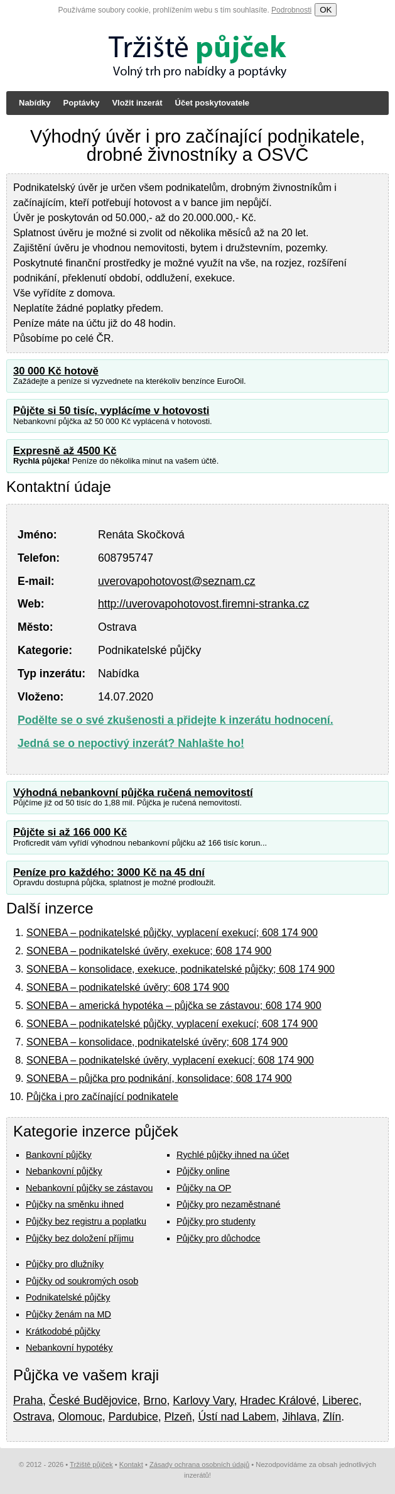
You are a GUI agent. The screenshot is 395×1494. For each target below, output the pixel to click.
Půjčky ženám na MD (68, 1314)
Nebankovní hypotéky (69, 1348)
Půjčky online (203, 1171)
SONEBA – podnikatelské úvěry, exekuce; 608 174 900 (148, 951)
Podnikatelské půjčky (68, 1297)
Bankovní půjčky (59, 1155)
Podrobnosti (291, 10)
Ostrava (32, 1416)
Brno (154, 1400)
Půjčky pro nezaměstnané (228, 1204)
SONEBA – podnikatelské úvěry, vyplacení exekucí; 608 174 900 (170, 1060)
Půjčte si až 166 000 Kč (70, 832)
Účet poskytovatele (212, 102)
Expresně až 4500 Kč (65, 451)
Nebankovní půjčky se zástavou (89, 1188)
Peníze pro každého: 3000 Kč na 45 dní (109, 872)
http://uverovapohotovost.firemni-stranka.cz (203, 603)
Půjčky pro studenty (216, 1221)
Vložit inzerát (137, 102)
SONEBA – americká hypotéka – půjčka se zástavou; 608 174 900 (174, 1005)
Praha (28, 1400)
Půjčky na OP (203, 1188)
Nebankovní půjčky (64, 1171)
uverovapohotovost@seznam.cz (177, 581)
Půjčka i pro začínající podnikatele (102, 1096)
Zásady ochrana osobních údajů (199, 1464)
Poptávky (81, 102)
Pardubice (133, 1416)
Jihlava (299, 1416)
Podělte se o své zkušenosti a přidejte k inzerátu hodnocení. (175, 720)
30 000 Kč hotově (56, 371)
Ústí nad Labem (237, 1416)
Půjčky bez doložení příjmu (80, 1238)
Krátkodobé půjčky (63, 1331)
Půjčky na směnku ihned (75, 1204)
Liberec (340, 1400)
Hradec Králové (278, 1400)
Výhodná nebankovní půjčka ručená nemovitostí (133, 793)
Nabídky (35, 102)
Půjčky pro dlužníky (65, 1264)
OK (326, 9)
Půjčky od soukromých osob (82, 1281)
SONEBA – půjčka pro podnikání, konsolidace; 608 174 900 (159, 1078)
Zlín (332, 1416)
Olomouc (80, 1416)
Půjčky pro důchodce (218, 1238)
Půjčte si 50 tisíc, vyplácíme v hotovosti (111, 411)
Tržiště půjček (91, 1464)
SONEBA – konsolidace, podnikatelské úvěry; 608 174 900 (157, 1042)
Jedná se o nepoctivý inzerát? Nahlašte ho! (131, 743)
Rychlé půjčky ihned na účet (232, 1155)
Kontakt (131, 1464)
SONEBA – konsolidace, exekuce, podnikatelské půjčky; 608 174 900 (180, 969)
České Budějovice (93, 1400)
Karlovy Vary (203, 1400)
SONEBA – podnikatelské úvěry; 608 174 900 (127, 987)
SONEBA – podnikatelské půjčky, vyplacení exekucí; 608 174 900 (172, 932)
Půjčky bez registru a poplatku (86, 1221)
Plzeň (178, 1416)
